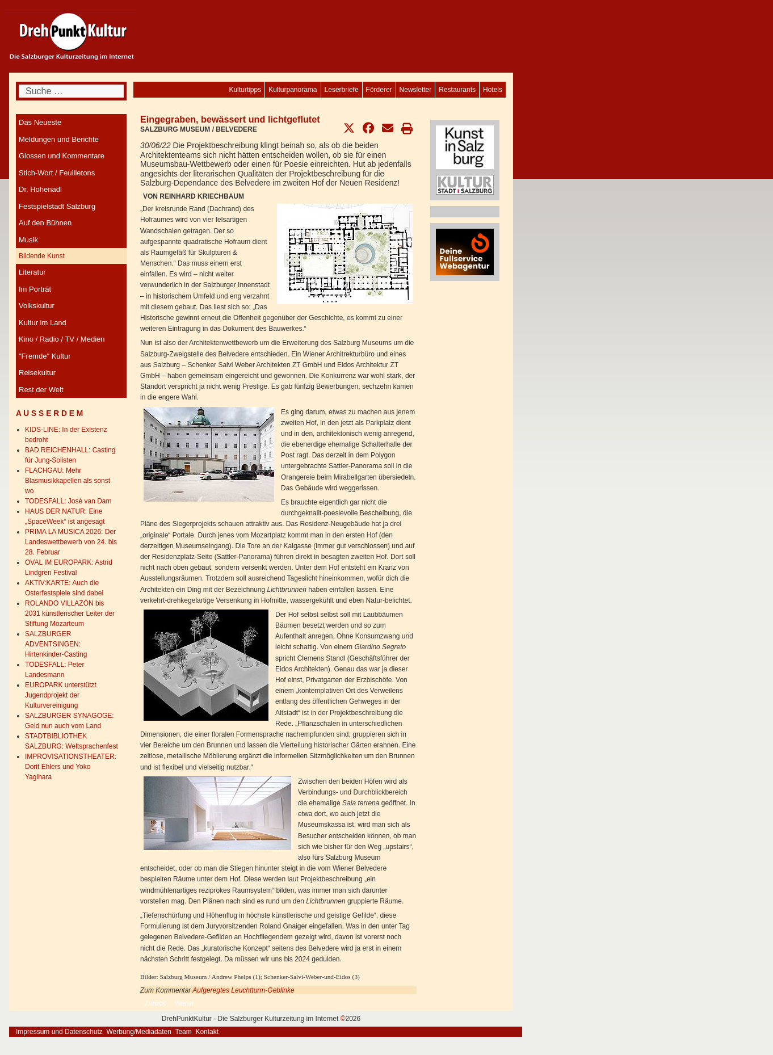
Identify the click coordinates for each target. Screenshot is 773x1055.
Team (183, 1032)
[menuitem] (493, 90)
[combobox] (71, 91)
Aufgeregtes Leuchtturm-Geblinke (243, 990)
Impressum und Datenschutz (59, 1032)
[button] (349, 128)
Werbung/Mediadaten (138, 1032)
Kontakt (207, 1032)
